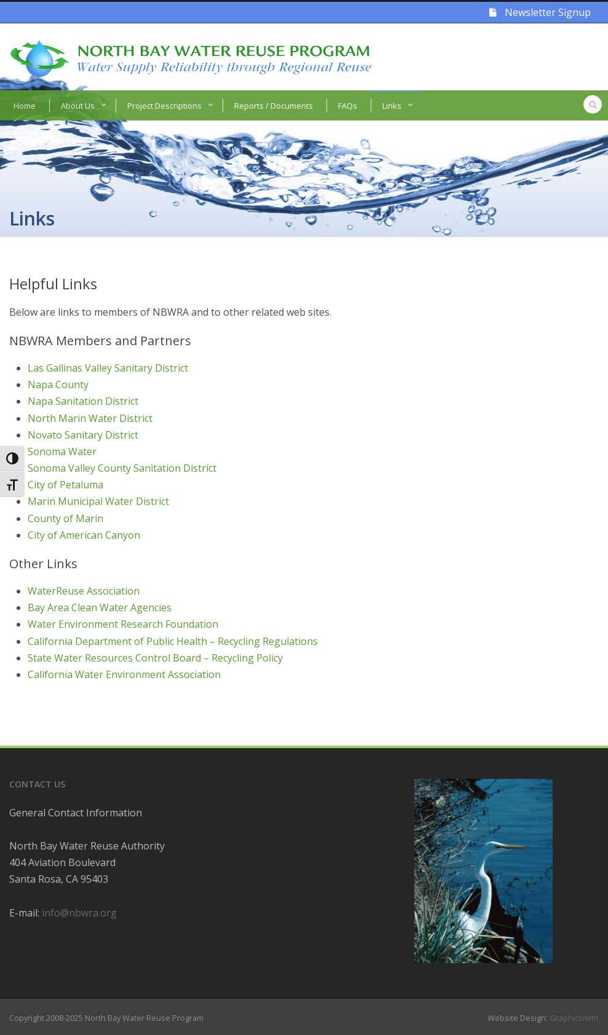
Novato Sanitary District (83, 435)
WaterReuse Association (84, 591)
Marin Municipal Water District (98, 501)
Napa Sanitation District (83, 401)
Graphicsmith (574, 1017)
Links (391, 105)
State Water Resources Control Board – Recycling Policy (155, 658)
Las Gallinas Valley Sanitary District (108, 368)
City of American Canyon (84, 535)
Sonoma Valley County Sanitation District (122, 468)
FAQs (347, 105)
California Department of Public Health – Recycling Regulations (173, 641)
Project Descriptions (164, 105)
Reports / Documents (273, 105)
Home (25, 105)
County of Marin (65, 518)
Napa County (58, 384)
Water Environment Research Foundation (123, 624)
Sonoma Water (62, 451)
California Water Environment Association (124, 674)
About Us (78, 105)
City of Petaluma (65, 484)
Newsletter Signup (540, 12)
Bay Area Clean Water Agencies (100, 607)
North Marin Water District (90, 418)
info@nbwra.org (79, 913)
